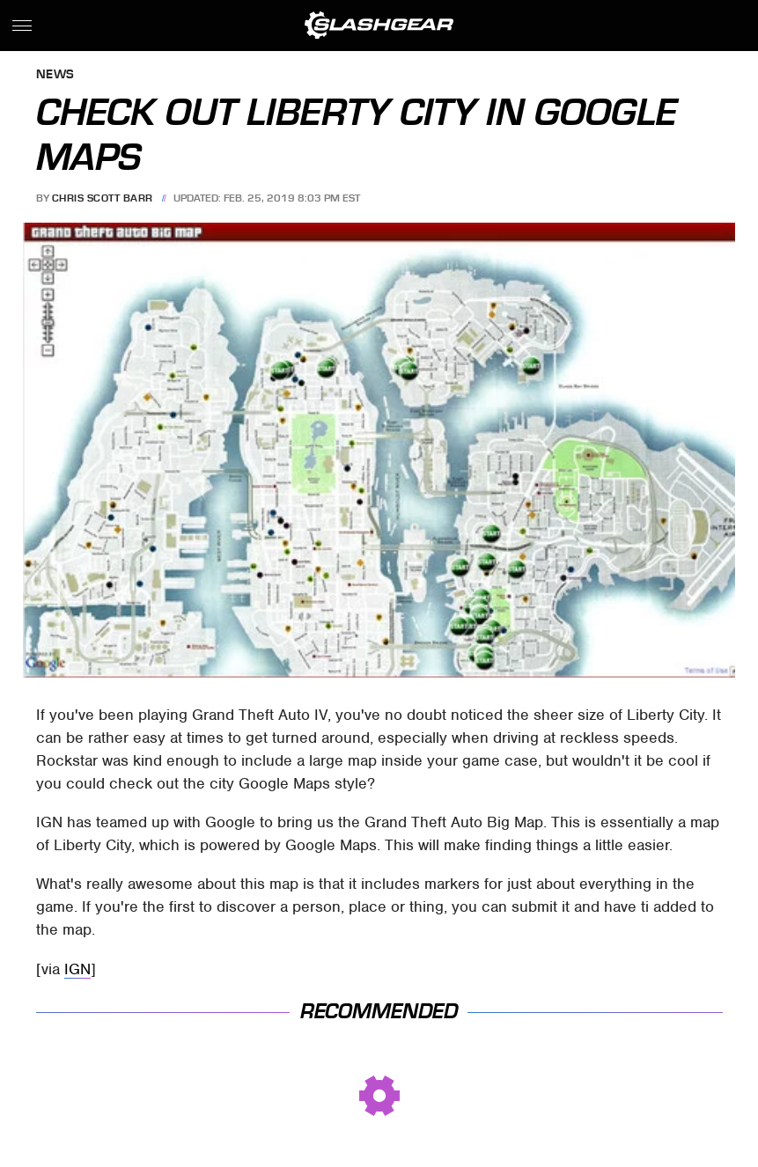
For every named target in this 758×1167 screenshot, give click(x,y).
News (55, 75)
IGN (77, 969)
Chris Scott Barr (102, 198)
